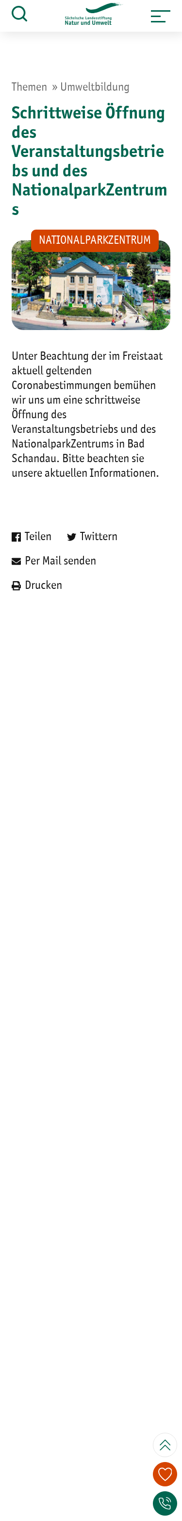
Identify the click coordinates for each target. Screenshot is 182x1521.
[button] (160, 16)
